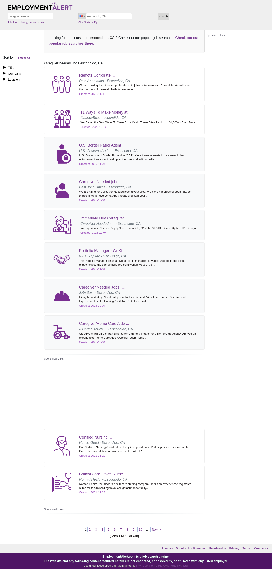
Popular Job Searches (191, 548)
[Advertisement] (105, 391)
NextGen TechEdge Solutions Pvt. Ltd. (161, 565)
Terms (247, 548)
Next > (156, 529)
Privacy (234, 548)
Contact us (261, 548)
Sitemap (167, 548)
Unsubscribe (217, 548)
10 (140, 529)
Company (14, 73)
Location (14, 79)
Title (11, 67)
